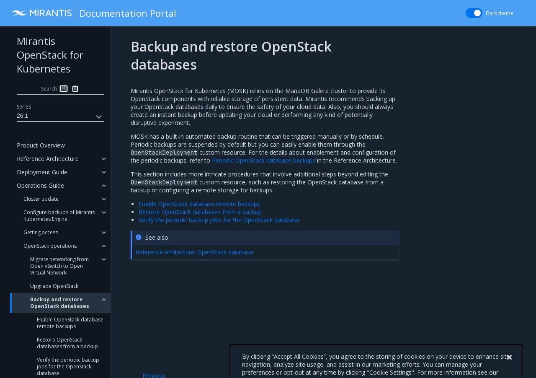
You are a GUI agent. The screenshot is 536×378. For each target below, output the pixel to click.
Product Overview (41, 145)
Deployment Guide (42, 172)
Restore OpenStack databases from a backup (67, 343)
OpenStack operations (50, 245)
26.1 (60, 117)
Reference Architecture (48, 159)
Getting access (40, 232)
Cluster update (41, 198)
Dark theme (499, 13)
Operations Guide (40, 185)
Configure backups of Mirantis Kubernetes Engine (59, 216)
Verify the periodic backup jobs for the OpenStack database (219, 220)
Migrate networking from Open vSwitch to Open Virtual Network (59, 266)
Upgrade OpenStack (54, 286)
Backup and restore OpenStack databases (59, 303)
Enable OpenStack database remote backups (70, 323)
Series (24, 106)
